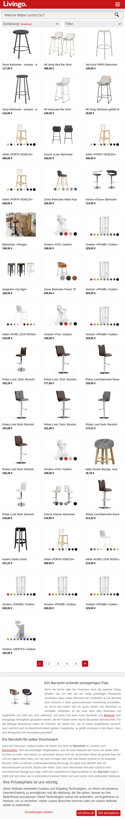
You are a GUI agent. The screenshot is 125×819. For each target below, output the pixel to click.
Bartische (109, 715)
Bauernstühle (9, 750)
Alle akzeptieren (108, 813)
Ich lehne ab (86, 813)
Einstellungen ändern (39, 812)
